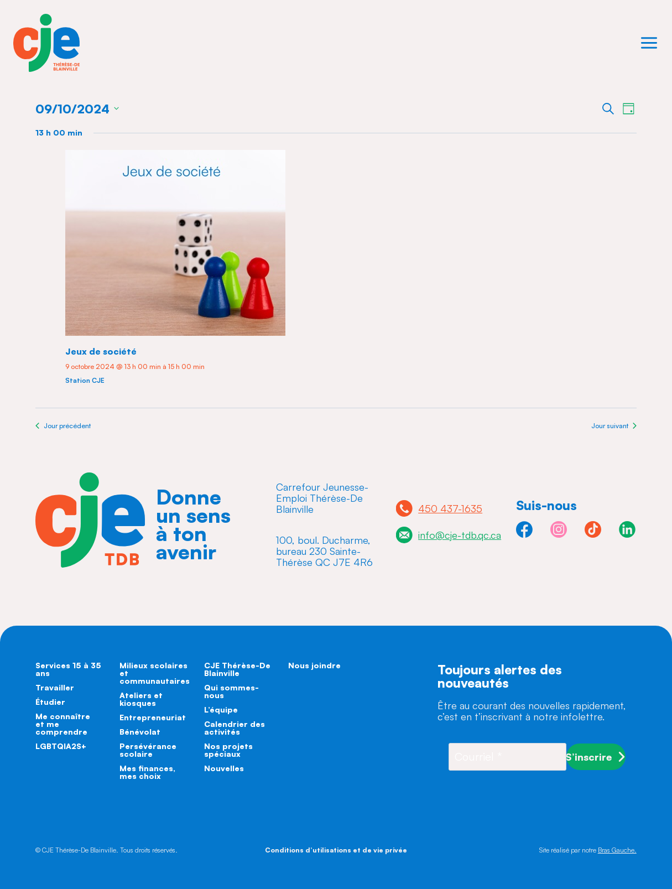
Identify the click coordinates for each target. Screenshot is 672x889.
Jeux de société (101, 351)
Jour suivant (614, 426)
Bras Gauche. (617, 850)
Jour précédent (63, 426)
